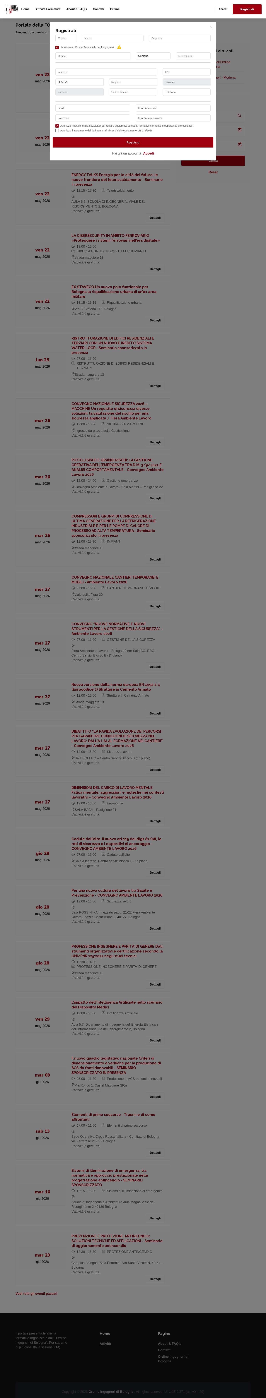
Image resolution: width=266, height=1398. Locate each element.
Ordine (115, 9)
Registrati (247, 9)
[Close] (211, 27)
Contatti (98, 9)
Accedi (223, 9)
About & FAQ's (76, 9)
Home (25, 9)
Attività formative (47, 9)
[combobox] (92, 55)
